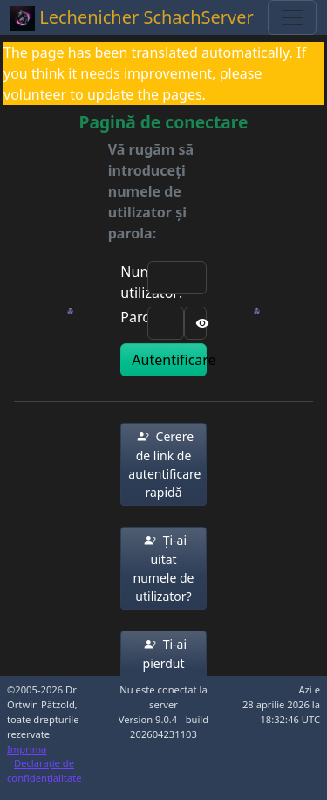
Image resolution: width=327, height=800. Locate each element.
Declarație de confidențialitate (44, 770)
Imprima (26, 748)
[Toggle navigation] (292, 17)
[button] (163, 464)
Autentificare (169, 359)
